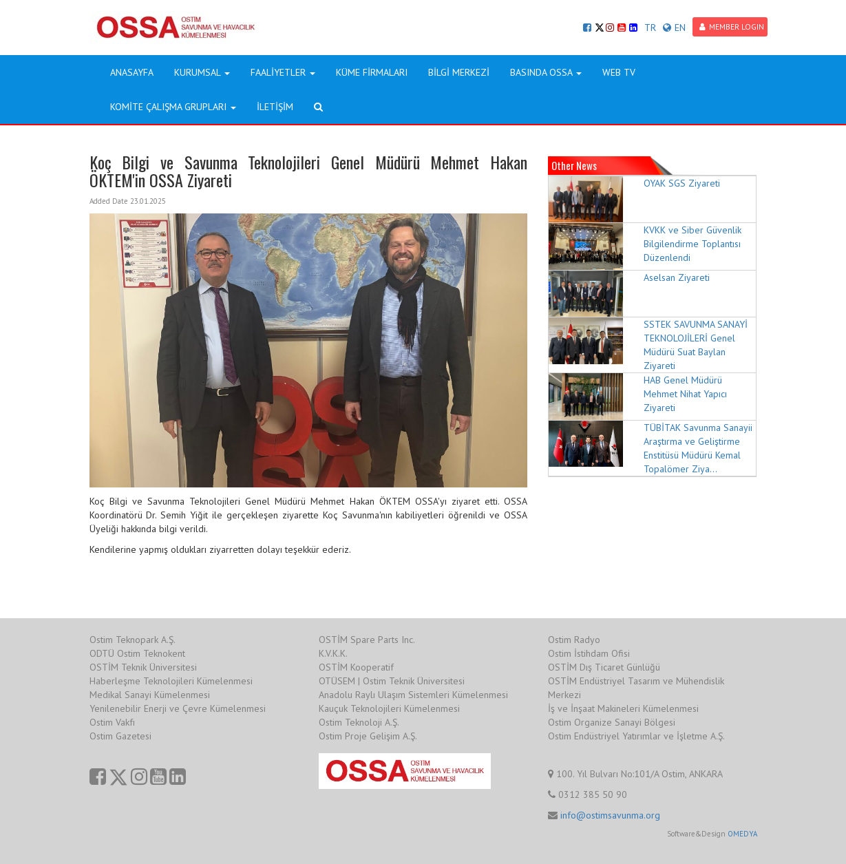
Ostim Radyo (574, 639)
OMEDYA (742, 834)
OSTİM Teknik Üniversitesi (143, 667)
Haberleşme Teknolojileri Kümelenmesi (171, 681)
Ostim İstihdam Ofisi (589, 653)
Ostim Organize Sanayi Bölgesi (611, 722)
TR (650, 27)
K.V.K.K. (333, 653)
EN (674, 27)
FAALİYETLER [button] (283, 72)
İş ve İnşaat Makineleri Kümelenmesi (623, 708)
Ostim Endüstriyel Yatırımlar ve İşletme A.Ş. (636, 736)
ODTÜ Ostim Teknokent (137, 653)
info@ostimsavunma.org (610, 815)
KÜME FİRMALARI (372, 72)
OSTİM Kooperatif (356, 667)
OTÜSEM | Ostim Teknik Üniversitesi (392, 681)
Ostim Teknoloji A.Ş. (359, 722)
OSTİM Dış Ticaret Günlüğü (604, 667)
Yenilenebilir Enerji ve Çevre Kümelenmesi (177, 708)
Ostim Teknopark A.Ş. (132, 639)
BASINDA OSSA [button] (546, 72)
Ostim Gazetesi (120, 736)
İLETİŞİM (275, 107)
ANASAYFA (132, 72)
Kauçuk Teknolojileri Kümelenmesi (389, 708)
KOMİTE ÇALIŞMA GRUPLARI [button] (173, 107)
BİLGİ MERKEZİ (458, 72)
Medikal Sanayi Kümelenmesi (149, 694)
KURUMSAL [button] (202, 72)
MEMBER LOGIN (731, 26)
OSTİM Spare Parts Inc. (367, 639)
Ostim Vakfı (112, 722)
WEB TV (618, 72)
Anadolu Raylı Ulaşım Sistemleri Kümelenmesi (413, 694)
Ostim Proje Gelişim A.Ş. (368, 736)
